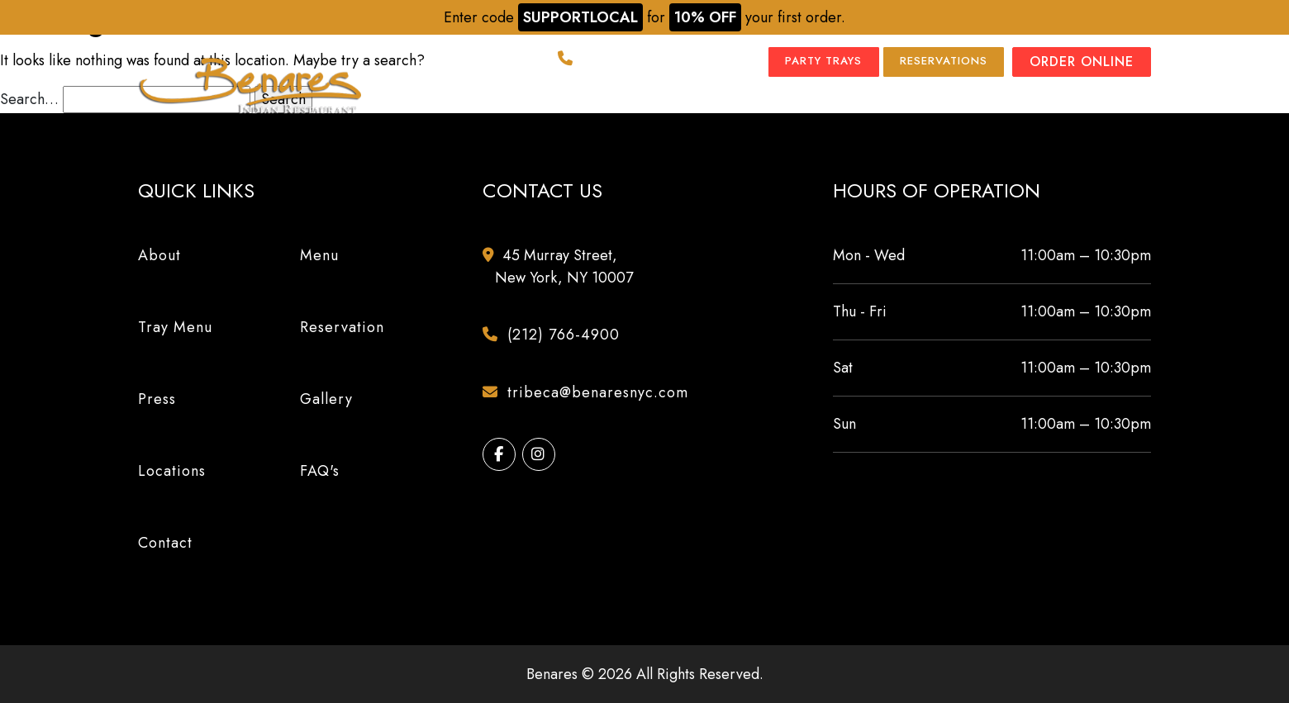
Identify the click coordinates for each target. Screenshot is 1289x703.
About (432, 103)
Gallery (751, 103)
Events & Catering (979, 103)
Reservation (342, 327)
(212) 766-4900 (619, 62)
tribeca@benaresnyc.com (591, 392)
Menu (500, 103)
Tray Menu (593, 103)
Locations (845, 103)
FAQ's (320, 471)
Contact (1118, 103)
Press (677, 103)
